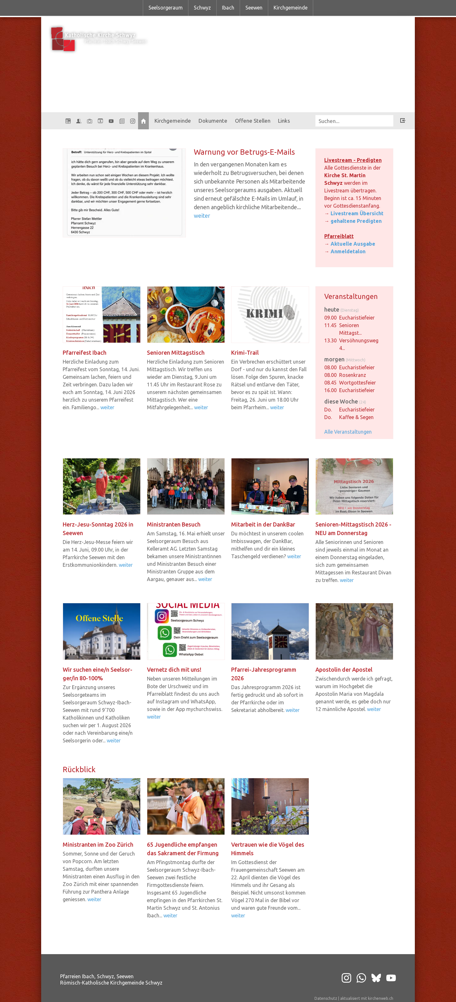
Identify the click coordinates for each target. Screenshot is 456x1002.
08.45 (330, 382)
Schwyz (202, 7)
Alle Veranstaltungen (348, 432)
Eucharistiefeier (357, 317)
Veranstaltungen (351, 296)
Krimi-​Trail (245, 352)
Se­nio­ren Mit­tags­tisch (176, 352)
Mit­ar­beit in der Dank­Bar (263, 524)
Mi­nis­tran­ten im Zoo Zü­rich (98, 844)
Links (284, 121)
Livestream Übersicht (357, 213)
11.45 (330, 325)
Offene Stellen (252, 121)
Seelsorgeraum (166, 7)
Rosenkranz (352, 375)
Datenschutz (325, 998)
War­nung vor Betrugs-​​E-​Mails (244, 152)
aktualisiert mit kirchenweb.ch (366, 998)
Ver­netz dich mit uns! (174, 669)
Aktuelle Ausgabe (353, 244)
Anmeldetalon (348, 251)
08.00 (330, 367)
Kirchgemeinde (290, 7)
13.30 (330, 340)
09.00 (330, 317)
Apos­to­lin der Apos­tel (343, 669)
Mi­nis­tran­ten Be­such (173, 524)
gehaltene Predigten (356, 221)
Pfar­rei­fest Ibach (84, 352)
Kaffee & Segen (356, 417)
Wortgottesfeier (357, 382)
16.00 (330, 390)
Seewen (254, 7)
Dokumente (213, 121)
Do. (328, 409)
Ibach (228, 7)
